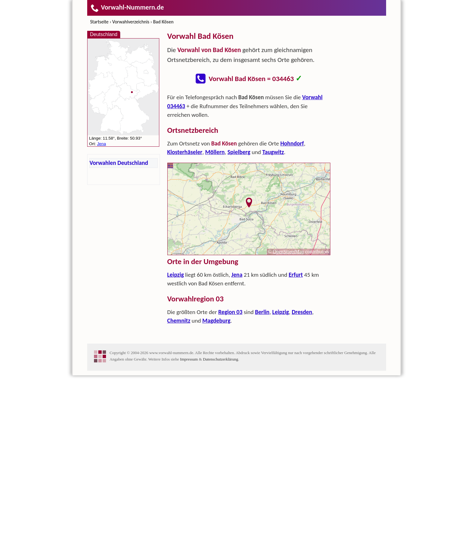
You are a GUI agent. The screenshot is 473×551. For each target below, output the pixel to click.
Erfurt (296, 362)
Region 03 (230, 399)
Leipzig (175, 362)
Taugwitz (273, 239)
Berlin (262, 399)
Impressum (189, 535)
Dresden (302, 399)
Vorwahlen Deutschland (119, 162)
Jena (237, 362)
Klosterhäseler (184, 239)
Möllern (215, 239)
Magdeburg (216, 408)
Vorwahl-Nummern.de (127, 7)
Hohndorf (292, 231)
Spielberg (238, 239)
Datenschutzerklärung (220, 535)
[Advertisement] (249, 134)
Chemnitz (178, 408)
